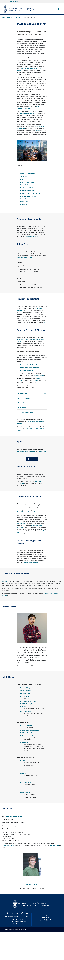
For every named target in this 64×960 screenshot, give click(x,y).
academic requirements (31, 236)
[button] (45, 394)
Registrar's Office (25, 696)
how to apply (42, 451)
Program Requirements (27, 182)
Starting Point (24, 742)
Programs (9, 17)
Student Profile (24, 199)
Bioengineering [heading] (22, 393)
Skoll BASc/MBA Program (30, 562)
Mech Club (5, 581)
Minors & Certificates (26, 187)
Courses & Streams (25, 185)
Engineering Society (26, 711)
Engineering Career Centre (28, 701)
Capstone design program (26, 113)
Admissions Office (25, 690)
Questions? (23, 204)
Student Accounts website (24, 257)
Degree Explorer (25, 792)
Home (3, 17)
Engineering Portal (25, 782)
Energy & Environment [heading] (24, 398)
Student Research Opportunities (26, 512)
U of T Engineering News (27, 704)
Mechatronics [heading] (22, 407)
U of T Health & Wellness (27, 733)
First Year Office (25, 693)
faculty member (21, 523)
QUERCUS (23, 773)
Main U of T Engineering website (29, 688)
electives (35, 380)
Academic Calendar (22, 339)
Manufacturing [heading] (22, 403)
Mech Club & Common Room (28, 196)
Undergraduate (18, 17)
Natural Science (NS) (26, 370)
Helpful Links (24, 201)
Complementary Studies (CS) (28, 365)
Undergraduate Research (27, 190)
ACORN (22, 760)
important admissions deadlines (26, 451)
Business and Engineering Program (30, 193)
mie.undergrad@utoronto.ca (14, 816)
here (45, 322)
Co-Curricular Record (26, 736)
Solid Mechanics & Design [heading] (25, 412)
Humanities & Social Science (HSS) (30, 367)
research (37, 130)
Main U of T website (26, 725)
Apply (22, 179)
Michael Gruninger (32, 884)
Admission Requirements (27, 173)
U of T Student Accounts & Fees (29, 730)
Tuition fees (23, 176)
